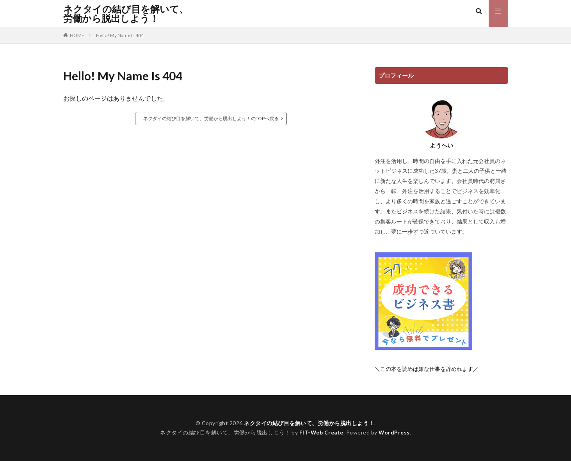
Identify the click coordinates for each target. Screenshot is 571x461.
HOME (77, 35)
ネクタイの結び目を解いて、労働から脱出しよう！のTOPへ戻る (211, 118)
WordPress (395, 432)
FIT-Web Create (321, 432)
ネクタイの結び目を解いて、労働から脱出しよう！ (126, 13)
